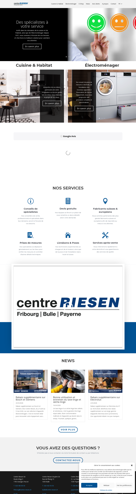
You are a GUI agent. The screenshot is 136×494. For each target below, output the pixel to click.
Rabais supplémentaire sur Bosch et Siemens (30, 398)
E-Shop (81, 4)
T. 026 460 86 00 (19, 486)
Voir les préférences (124, 485)
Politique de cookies (106, 490)
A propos (105, 4)
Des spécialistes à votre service (32, 24)
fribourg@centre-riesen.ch (22, 490)
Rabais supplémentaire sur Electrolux (105, 398)
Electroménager (70, 4)
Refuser (106, 485)
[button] (132, 465)
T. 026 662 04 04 (76, 486)
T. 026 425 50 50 (48, 486)
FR (119, 4)
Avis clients (96, 4)
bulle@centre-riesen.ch (50, 490)
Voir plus (68, 429)
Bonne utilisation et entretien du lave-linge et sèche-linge (67, 399)
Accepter (89, 485)
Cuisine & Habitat (57, 4)
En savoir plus (32, 46)
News (88, 4)
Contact (113, 4)
